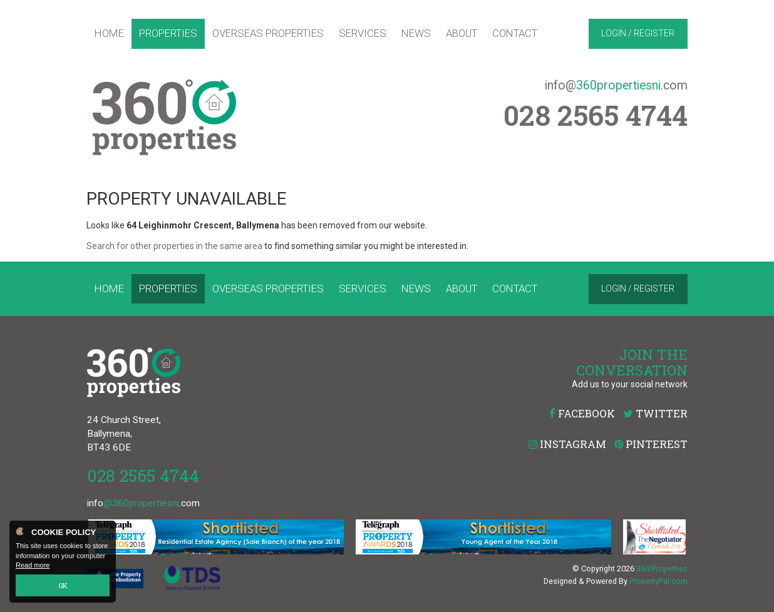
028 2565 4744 (143, 475)
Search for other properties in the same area (174, 246)
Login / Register (637, 33)
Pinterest (651, 444)
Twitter (655, 413)
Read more (32, 565)
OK (63, 585)
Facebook (582, 413)
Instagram (567, 444)
